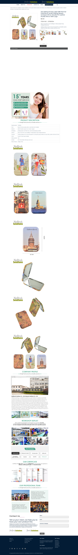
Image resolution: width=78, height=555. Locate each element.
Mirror (19, 7)
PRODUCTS (29, 4)
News (10, 541)
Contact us (11, 539)
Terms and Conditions (29, 538)
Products (15, 7)
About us (11, 538)
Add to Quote (43, 45)
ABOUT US (23, 4)
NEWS (42, 4)
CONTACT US (36, 4)
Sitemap (26, 542)
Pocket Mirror (25, 7)
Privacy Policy (27, 541)
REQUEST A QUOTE (49, 4)
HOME (18, 4)
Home (11, 7)
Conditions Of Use (28, 539)
